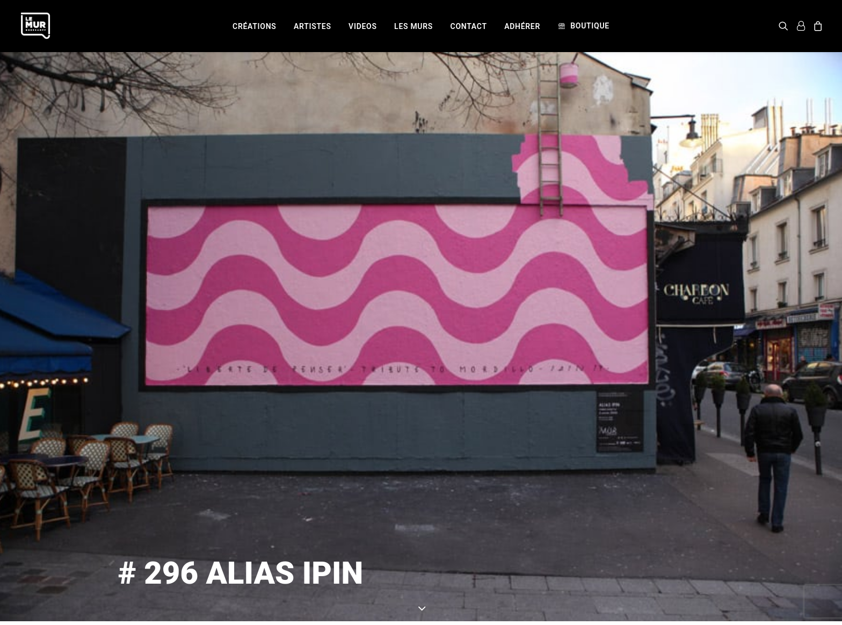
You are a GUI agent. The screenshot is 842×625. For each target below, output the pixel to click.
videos (363, 26)
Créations (254, 26)
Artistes (312, 26)
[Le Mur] (35, 26)
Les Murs (413, 26)
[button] (785, 26)
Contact (469, 26)
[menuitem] (254, 26)
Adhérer (522, 26)
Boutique (589, 25)
